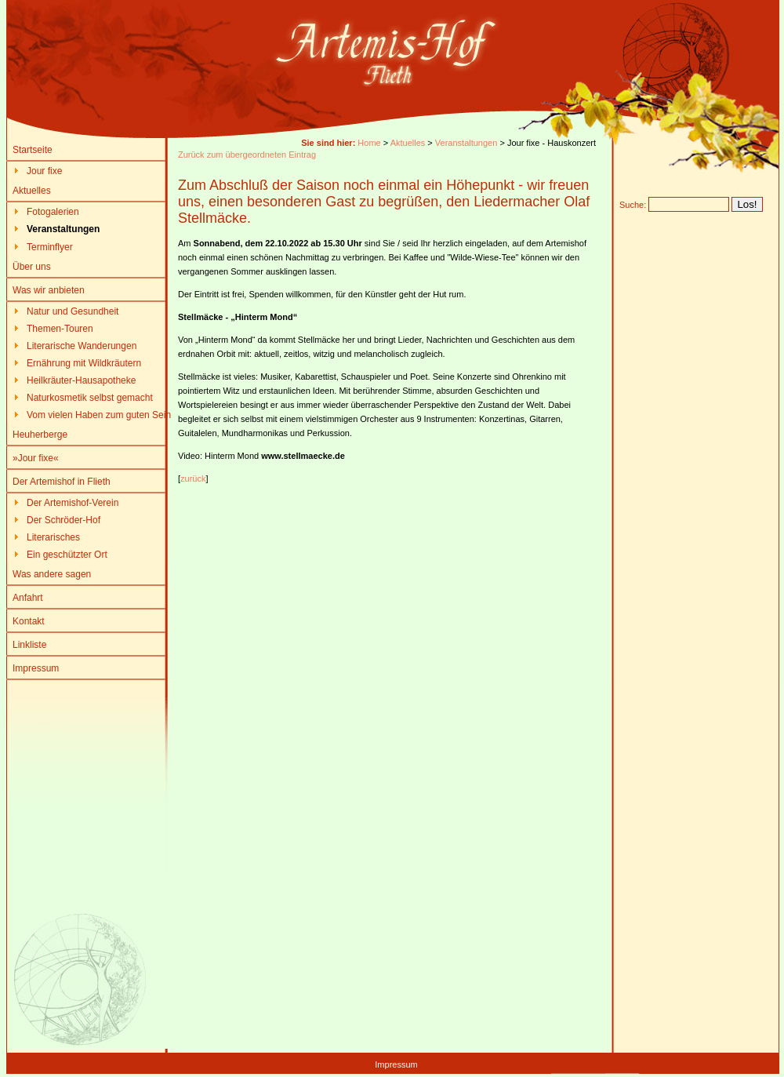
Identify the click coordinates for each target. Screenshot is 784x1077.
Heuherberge (40, 434)
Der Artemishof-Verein (72, 502)
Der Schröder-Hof (63, 520)
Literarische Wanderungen (81, 345)
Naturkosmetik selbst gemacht (90, 397)
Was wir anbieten (49, 290)
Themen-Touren (60, 328)
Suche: (632, 204)
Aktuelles (32, 190)
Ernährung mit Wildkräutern (84, 363)
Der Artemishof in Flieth (62, 481)
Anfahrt (28, 597)
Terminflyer (50, 247)
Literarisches (53, 537)
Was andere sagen (52, 574)
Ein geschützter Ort (67, 554)
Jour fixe (44, 171)
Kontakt (29, 621)
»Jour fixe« (36, 458)
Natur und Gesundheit (72, 311)
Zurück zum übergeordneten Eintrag (247, 154)
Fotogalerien (53, 211)
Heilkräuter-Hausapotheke (81, 380)
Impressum (36, 668)
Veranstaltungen (466, 142)
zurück (192, 478)
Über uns (32, 266)
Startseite (33, 149)
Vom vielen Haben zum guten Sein (99, 414)
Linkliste (29, 644)
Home (369, 142)
